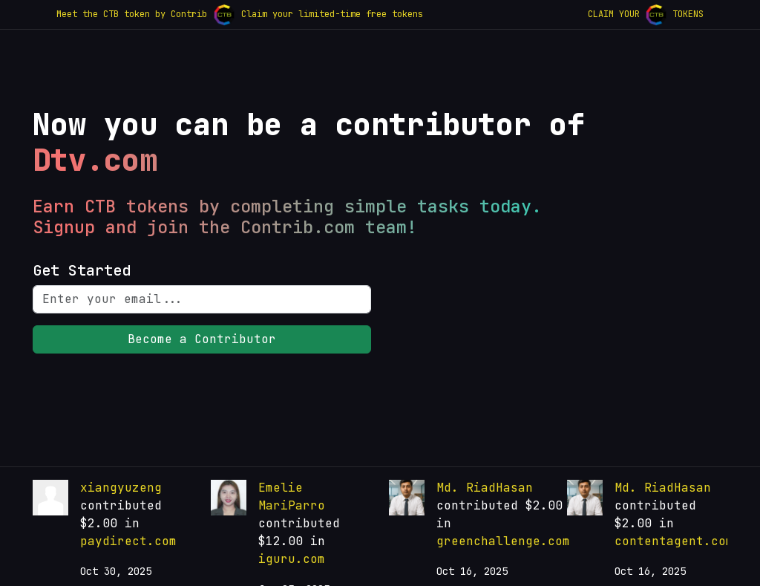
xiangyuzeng (121, 487)
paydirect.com (128, 541)
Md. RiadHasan (484, 487)
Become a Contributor (202, 339)
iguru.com (291, 559)
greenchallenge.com (503, 541)
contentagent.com (674, 541)
